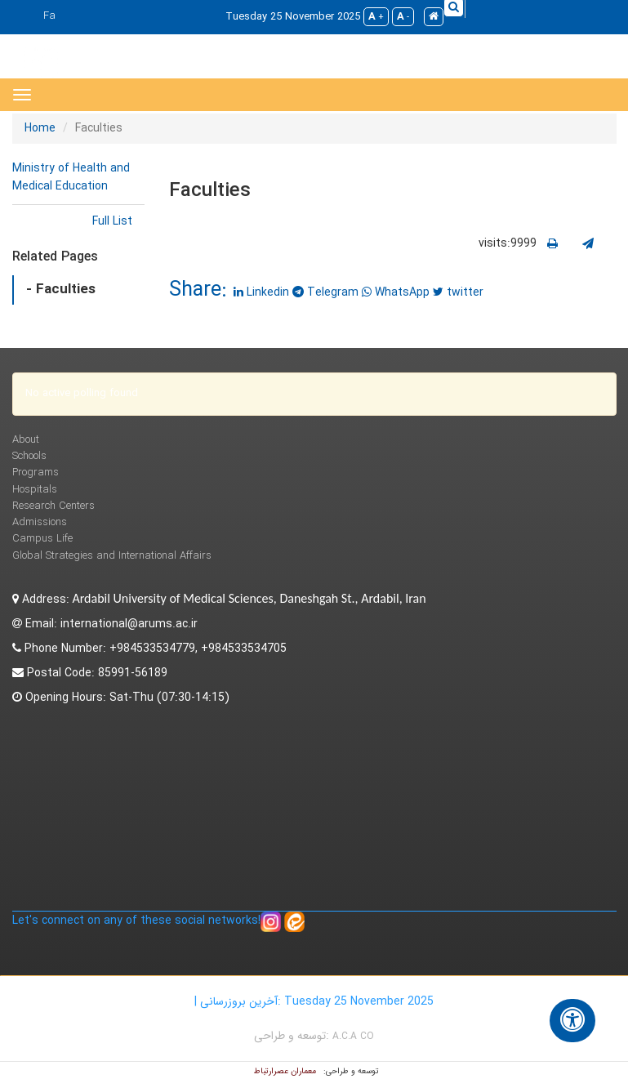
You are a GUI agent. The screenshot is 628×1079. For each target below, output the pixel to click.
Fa (49, 16)
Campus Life (42, 538)
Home (40, 128)
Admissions (39, 522)
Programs (35, 472)
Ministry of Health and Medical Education (71, 177)
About (25, 439)
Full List (112, 221)
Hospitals (34, 489)
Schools (29, 456)
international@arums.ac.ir (129, 624)
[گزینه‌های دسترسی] (572, 1020)
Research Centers (53, 506)
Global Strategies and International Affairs (112, 555)
